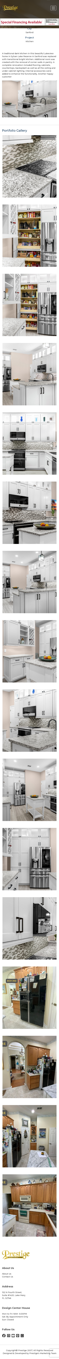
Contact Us (7, 1276)
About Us (6, 1274)
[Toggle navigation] (53, 8)
